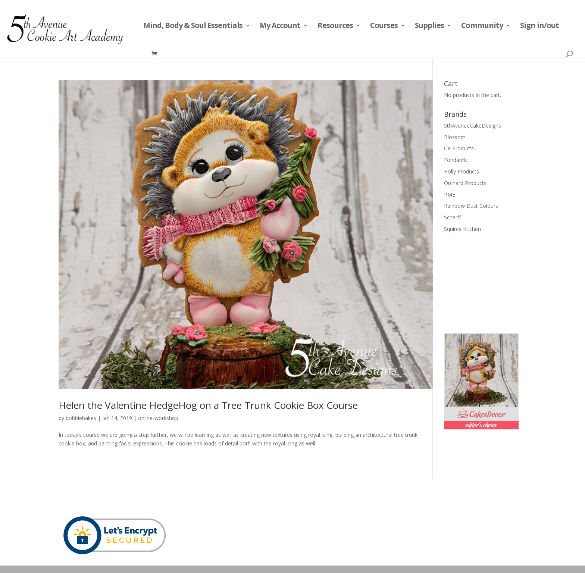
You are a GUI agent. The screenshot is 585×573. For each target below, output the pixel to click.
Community (482, 26)
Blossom (455, 137)
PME (449, 194)
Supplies (429, 26)
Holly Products (461, 171)
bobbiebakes (81, 418)
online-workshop (158, 418)
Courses (384, 26)
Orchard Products (465, 183)
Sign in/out (539, 26)
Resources (335, 26)
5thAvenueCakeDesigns (472, 125)
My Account (280, 26)
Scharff (452, 217)
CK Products (459, 148)
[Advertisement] (481, 282)
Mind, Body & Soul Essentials (193, 26)
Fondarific (456, 159)
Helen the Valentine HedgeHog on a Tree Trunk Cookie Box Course (208, 405)
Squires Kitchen (462, 228)
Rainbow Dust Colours (471, 205)
